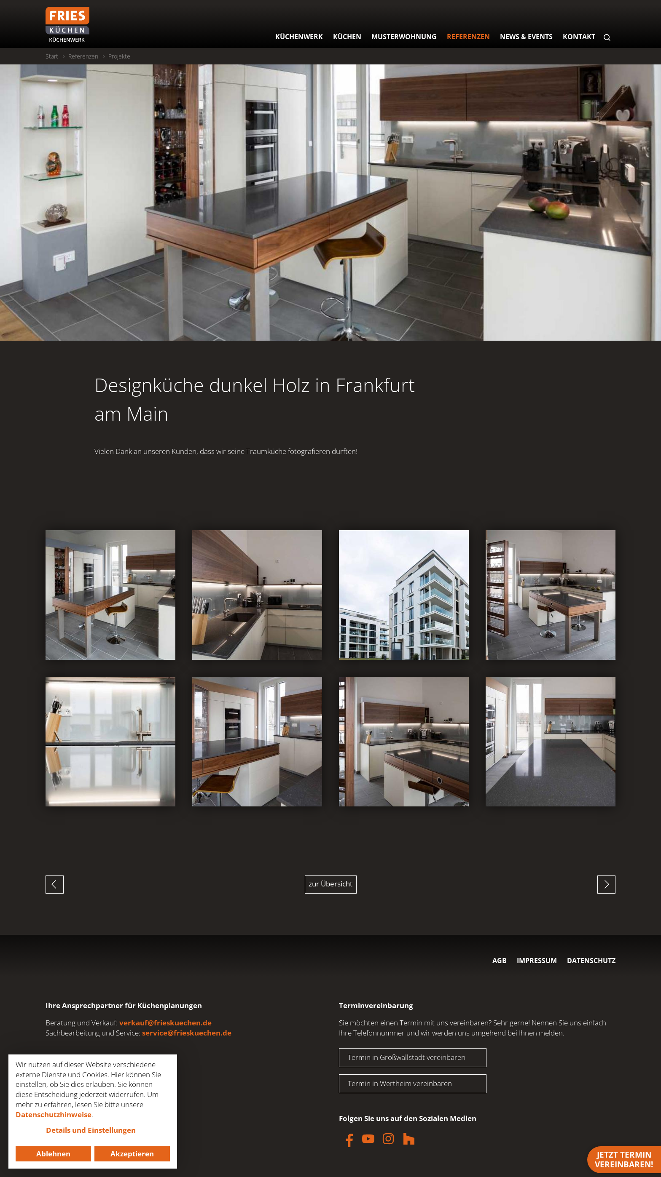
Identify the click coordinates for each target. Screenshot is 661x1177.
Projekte (119, 56)
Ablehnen (53, 1153)
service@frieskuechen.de (186, 1033)
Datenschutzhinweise (53, 1114)
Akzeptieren (132, 1153)
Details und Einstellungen (91, 1130)
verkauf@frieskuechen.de (165, 1023)
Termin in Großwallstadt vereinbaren (406, 1057)
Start (52, 56)
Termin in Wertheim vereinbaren (400, 1083)
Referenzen (83, 56)
